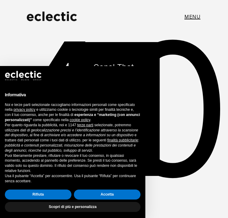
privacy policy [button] (24, 109)
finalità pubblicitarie (122, 140)
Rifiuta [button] (38, 194)
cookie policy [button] (80, 120)
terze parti (85, 125)
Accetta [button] (107, 194)
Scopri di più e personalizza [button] (73, 207)
